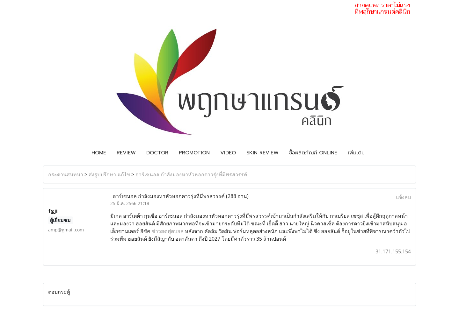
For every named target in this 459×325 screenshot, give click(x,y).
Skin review (262, 153)
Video (228, 153)
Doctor (157, 153)
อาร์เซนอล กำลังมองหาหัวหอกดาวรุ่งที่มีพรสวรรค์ (191, 174)
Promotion (194, 153)
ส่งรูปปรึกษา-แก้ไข (109, 174)
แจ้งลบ (403, 197)
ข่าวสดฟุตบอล (168, 231)
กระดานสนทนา (65, 174)
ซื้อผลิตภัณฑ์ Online (313, 153)
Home (98, 153)
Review (126, 153)
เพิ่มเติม (356, 153)
